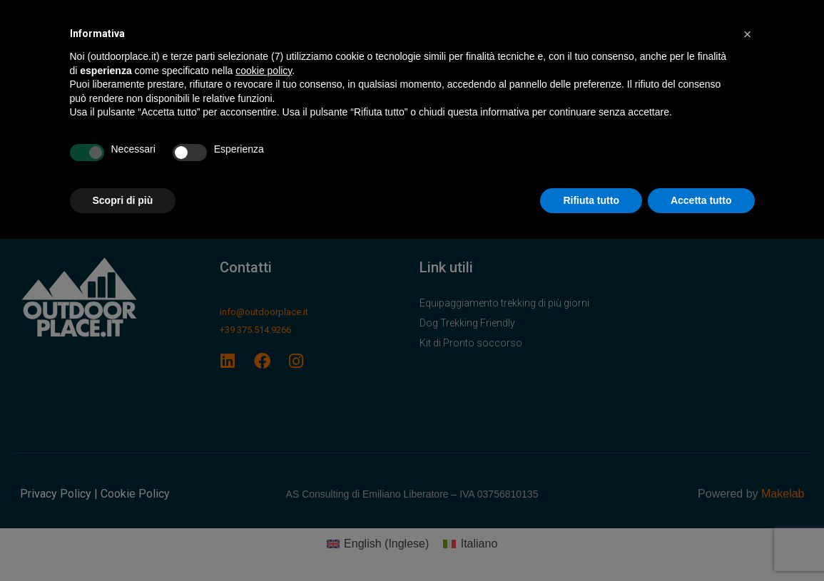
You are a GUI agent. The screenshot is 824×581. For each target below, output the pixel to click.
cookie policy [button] (263, 70)
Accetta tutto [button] (701, 200)
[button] (747, 34)
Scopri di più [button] (123, 200)
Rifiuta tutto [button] (591, 200)
